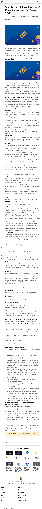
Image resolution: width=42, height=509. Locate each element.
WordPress (13, 498)
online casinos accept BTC (26, 326)
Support (34, 494)
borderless (24, 495)
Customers (3, 495)
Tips (23, 445)
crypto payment (24, 422)
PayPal (23, 168)
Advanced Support (36, 496)
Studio (23, 498)
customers (7, 203)
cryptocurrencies (27, 260)
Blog (12, 493)
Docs (33, 492)
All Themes (24, 493)
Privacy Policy (4, 496)
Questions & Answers (35, 498)
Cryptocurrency (15, 22)
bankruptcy (14, 126)
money (20, 92)
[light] (35, 2)
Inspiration (18, 445)
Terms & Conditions (5, 498)
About (2, 493)
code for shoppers (28, 284)
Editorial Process (15, 496)
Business (12, 445)
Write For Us (14, 495)
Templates (24, 496)
